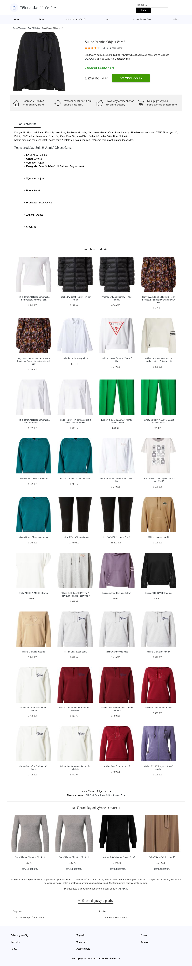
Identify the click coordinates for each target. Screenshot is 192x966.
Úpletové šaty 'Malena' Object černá (118, 857)
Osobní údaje (83, 949)
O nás (144, 935)
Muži (108, 19)
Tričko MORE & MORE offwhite (33, 593)
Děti (175, 19)
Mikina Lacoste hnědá (158, 537)
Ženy (41, 19)
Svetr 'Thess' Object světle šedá (30, 857)
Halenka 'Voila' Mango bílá (75, 358)
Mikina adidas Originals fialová (116, 593)
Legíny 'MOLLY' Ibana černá (75, 537)
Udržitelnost (113, 795)
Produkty (22, 28)
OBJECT (89, 59)
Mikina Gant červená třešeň (158, 707)
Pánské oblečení (142, 19)
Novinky (15, 942)
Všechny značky (20, 935)
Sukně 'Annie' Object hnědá (162, 857)
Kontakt (145, 942)
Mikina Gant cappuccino (33, 652)
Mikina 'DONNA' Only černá (158, 593)
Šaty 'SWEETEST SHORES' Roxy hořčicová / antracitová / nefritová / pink (158, 300)
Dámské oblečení (75, 19)
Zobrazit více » (123, 59)
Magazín (80, 935)
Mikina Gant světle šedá (75, 652)
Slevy (14, 949)
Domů (16, 19)
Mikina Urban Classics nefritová (34, 478)
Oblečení (36, 28)
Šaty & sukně (101, 795)
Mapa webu (82, 942)
